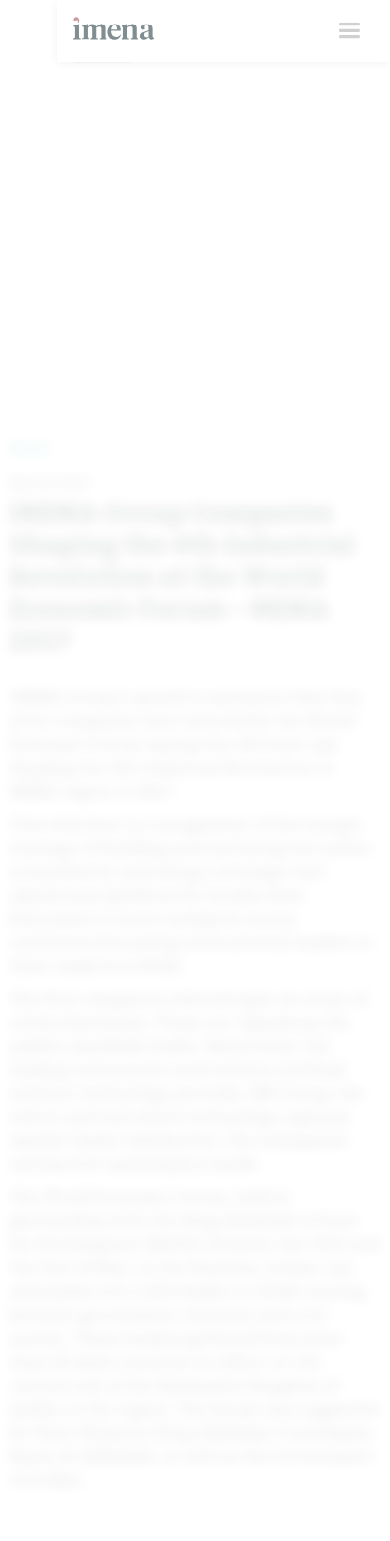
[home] (109, 20)
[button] (349, 30)
